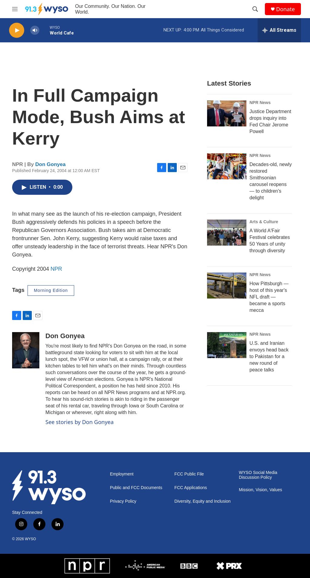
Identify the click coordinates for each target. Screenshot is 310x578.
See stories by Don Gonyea (79, 422)
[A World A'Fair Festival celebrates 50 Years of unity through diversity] (226, 233)
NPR (56, 269)
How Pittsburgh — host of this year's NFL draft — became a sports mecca (269, 297)
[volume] (35, 30)
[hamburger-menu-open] (15, 9)
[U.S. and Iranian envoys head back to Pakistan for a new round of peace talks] (226, 345)
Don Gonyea (50, 164)
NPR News (260, 102)
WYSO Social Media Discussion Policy (258, 475)
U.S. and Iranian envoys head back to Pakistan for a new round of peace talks (269, 356)
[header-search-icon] (255, 9)
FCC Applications (190, 487)
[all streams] (279, 30)
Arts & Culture (263, 221)
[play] (16, 30)
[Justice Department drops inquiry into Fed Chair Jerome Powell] (226, 113)
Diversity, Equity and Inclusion (202, 501)
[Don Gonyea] (25, 350)
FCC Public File (189, 474)
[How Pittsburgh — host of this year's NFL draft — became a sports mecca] (226, 286)
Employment (122, 474)
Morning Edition (51, 290)
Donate (285, 9)
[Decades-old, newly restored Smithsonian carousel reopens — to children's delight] (226, 166)
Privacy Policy (123, 501)
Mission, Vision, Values (260, 490)
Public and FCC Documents (136, 487)
